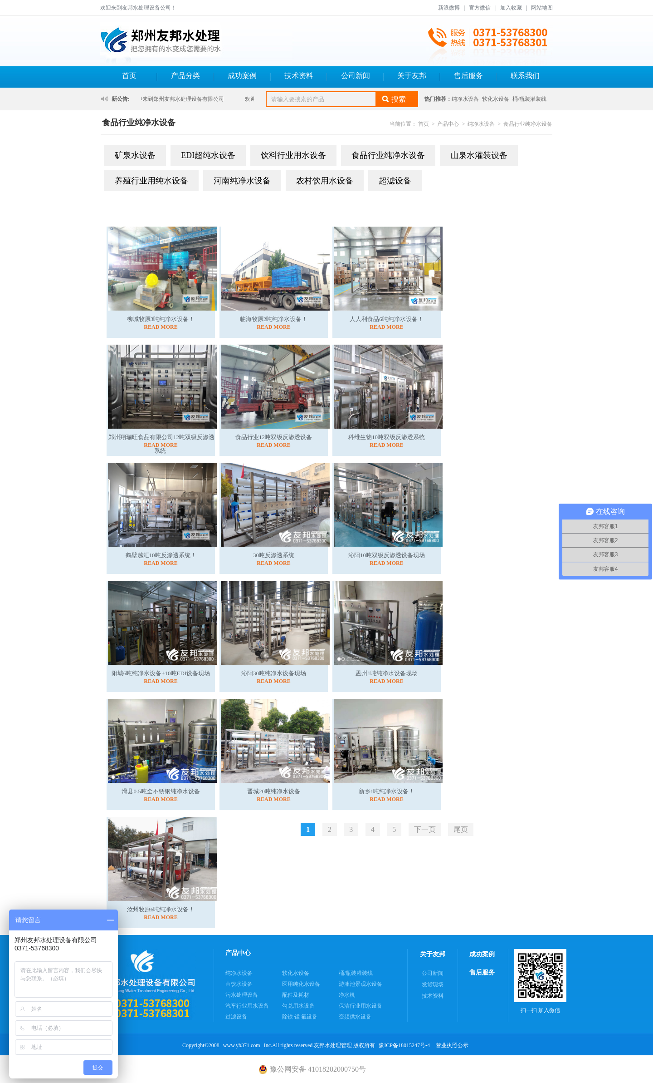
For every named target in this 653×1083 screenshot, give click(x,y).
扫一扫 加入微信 (540, 981)
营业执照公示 (452, 1045)
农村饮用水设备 (324, 180)
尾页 (460, 829)
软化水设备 (495, 99)
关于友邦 (411, 75)
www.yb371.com (241, 1045)
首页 (129, 75)
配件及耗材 (295, 995)
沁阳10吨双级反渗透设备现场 (386, 555)
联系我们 (525, 75)
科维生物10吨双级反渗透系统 (386, 437)
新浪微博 (449, 8)
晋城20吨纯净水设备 (273, 791)
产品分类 (185, 75)
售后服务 (468, 75)
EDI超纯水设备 (208, 155)
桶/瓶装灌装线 (529, 99)
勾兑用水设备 (298, 1006)
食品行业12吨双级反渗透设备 (273, 437)
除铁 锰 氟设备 (299, 1017)
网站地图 (542, 8)
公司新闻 (355, 75)
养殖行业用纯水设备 (151, 180)
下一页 (425, 829)
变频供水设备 (355, 1017)
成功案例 (242, 75)
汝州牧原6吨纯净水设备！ (161, 909)
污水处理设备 (241, 995)
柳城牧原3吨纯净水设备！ (161, 319)
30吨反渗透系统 (273, 555)
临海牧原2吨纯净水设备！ (274, 319)
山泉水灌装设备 (478, 155)
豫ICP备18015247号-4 (404, 1045)
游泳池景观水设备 (360, 984)
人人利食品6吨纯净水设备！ (387, 319)
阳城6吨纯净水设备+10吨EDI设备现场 (161, 673)
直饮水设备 (239, 984)
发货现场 (432, 984)
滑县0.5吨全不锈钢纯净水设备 (161, 791)
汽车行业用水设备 (247, 1006)
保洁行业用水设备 (360, 1006)
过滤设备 (236, 1017)
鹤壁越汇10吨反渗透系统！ (161, 555)
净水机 (347, 995)
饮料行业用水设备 (293, 155)
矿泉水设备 (135, 155)
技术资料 (298, 75)
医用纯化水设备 (301, 984)
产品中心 (448, 124)
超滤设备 (395, 180)
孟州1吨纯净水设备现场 (387, 673)
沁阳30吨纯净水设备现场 (273, 673)
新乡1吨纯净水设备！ (387, 791)
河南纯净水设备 (242, 180)
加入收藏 (511, 8)
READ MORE (160, 327)
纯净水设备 (465, 99)
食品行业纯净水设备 (527, 124)
